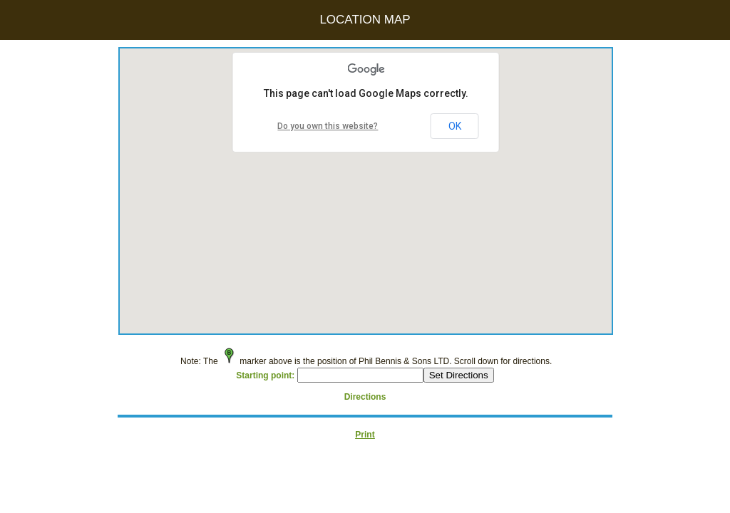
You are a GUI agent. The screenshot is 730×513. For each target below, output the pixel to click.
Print (364, 435)
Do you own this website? (327, 126)
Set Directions (458, 375)
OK (454, 126)
